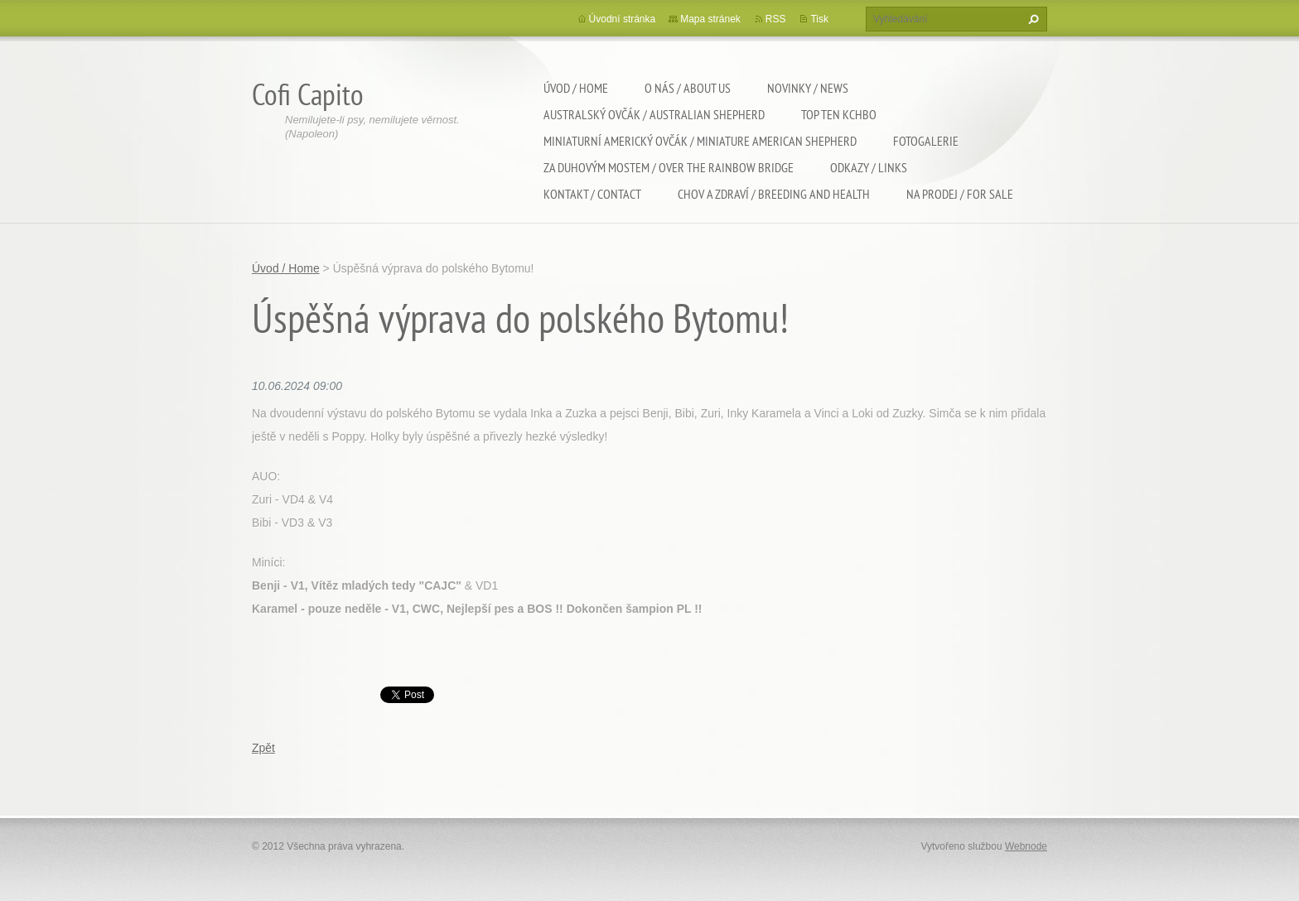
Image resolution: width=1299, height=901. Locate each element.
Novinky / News (807, 88)
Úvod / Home (575, 88)
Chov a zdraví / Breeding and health (774, 194)
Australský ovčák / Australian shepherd (654, 114)
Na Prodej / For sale (959, 194)
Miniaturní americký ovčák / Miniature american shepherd (700, 140)
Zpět (263, 747)
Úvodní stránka (622, 19)
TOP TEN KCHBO (838, 114)
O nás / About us (688, 88)
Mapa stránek (710, 19)
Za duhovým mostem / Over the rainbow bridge (668, 167)
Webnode (1026, 846)
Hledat (1031, 19)
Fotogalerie (926, 140)
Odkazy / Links (868, 167)
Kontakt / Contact (592, 194)
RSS (775, 19)
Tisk (819, 19)
